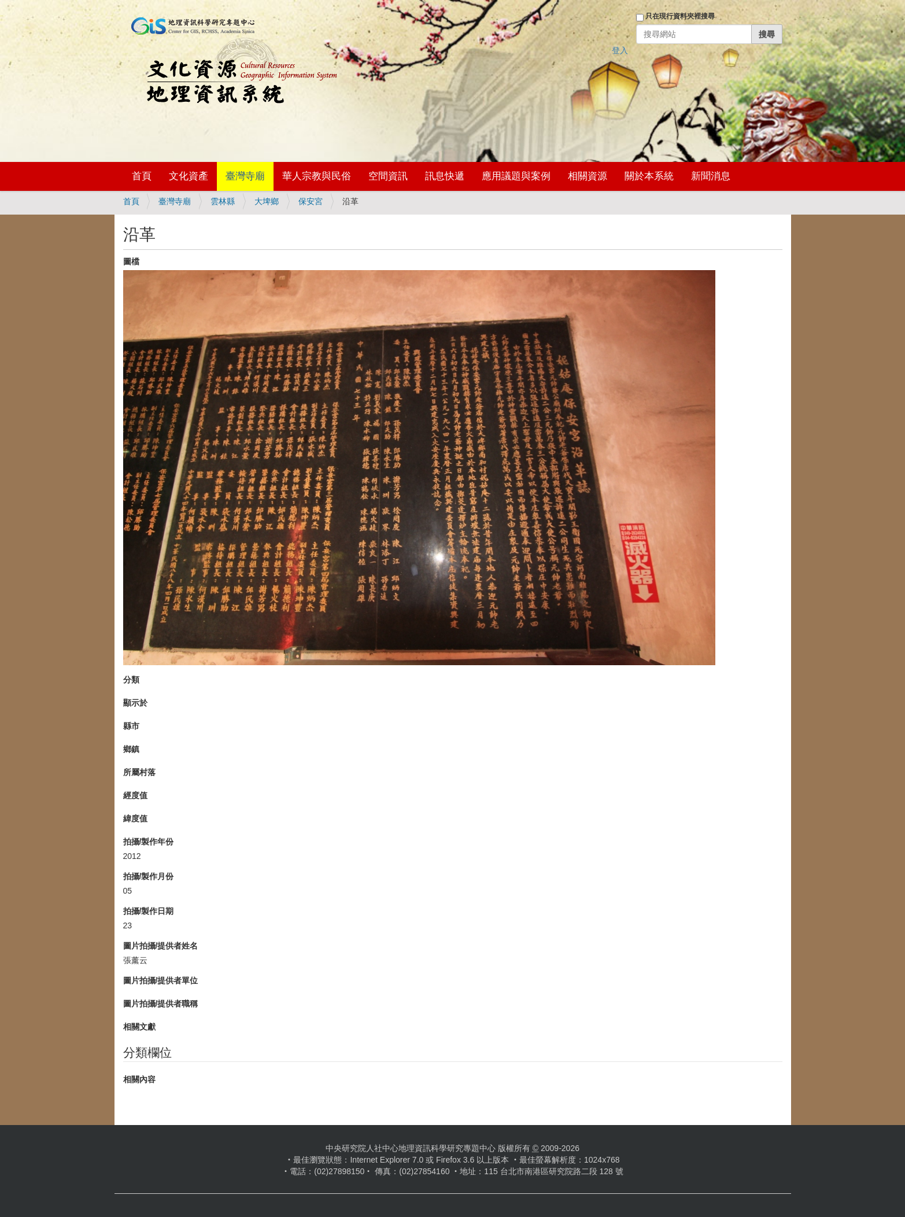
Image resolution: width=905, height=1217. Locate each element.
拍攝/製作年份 (148, 841)
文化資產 (188, 176)
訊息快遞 (444, 176)
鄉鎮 (131, 749)
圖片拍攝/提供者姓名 (160, 945)
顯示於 (135, 702)
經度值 (135, 795)
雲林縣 (222, 201)
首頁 (142, 176)
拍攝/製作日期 (148, 911)
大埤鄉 (266, 201)
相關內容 (139, 1079)
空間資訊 (388, 176)
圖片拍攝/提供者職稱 (160, 1003)
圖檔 (131, 261)
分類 (131, 679)
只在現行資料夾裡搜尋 (680, 16)
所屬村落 (139, 772)
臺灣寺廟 (245, 176)
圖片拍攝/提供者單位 (160, 980)
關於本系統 (649, 176)
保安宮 (310, 201)
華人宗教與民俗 (316, 176)
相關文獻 (139, 1026)
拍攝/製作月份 (148, 876)
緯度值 (135, 818)
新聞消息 (710, 176)
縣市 (131, 726)
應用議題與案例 (516, 176)
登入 (620, 50)
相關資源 (587, 176)
